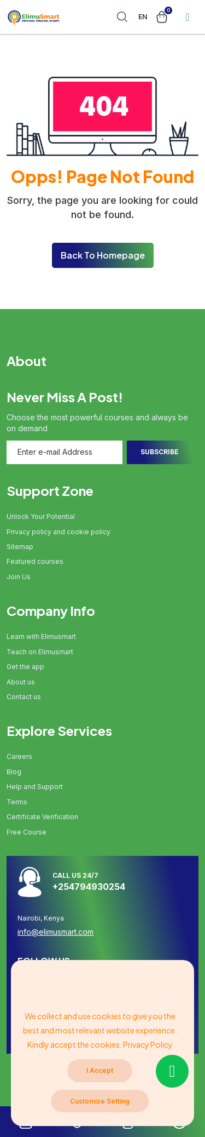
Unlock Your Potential (41, 516)
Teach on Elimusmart (40, 652)
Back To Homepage (103, 255)
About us (21, 682)
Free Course (26, 832)
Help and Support (35, 786)
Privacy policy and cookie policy (58, 532)
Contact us (24, 697)
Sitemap (20, 546)
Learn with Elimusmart (41, 636)
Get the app (25, 666)
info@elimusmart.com (55, 931)
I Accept (99, 1070)
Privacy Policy (148, 1044)
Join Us (19, 577)
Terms (17, 802)
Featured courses (35, 561)
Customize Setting (100, 1101)
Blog (14, 772)
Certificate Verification (42, 817)
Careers (19, 756)
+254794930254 (88, 886)
